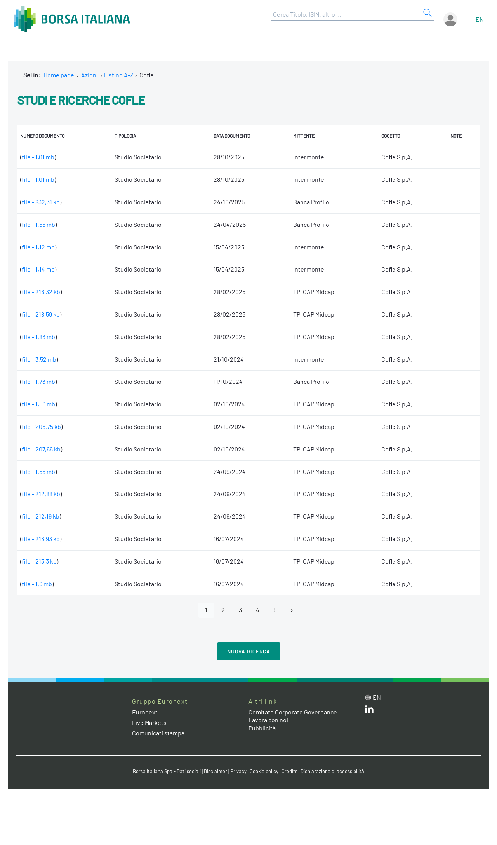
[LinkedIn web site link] (369, 710)
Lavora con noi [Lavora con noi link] (268, 719)
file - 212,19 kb (40, 516)
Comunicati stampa (158, 733)
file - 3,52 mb (39, 359)
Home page (58, 74)
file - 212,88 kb (41, 493)
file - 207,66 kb (41, 449)
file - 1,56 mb (38, 224)
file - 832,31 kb (41, 202)
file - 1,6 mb (37, 583)
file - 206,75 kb (41, 426)
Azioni (89, 74)
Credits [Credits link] (289, 771)
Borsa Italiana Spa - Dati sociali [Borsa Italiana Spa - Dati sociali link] (167, 771)
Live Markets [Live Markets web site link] (149, 722)
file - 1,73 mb (38, 381)
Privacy (238, 771)
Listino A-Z (119, 74)
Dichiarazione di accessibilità (332, 771)
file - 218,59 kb (41, 314)
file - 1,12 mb (38, 247)
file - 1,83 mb (38, 336)
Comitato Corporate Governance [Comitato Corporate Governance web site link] (292, 712)
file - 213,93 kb (41, 538)
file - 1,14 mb (38, 269)
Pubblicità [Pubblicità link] (262, 728)
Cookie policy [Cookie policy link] (264, 771)
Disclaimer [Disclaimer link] (215, 771)
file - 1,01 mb (38, 156)
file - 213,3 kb (39, 561)
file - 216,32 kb (41, 291)
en (480, 19)
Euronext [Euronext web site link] (145, 712)
